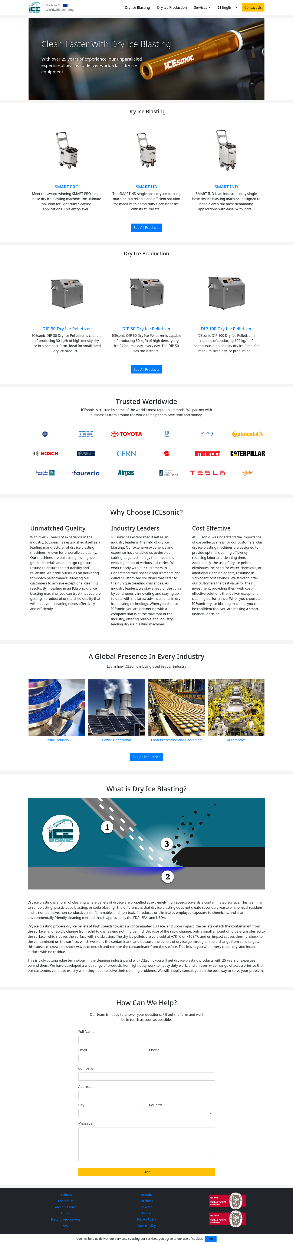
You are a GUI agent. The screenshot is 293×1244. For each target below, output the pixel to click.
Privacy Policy (146, 1219)
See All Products (146, 227)
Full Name (86, 1031)
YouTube (147, 1195)
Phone (154, 1050)
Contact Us (253, 7)
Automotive (236, 740)
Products (65, 1195)
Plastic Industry (57, 740)
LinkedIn (147, 1207)
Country (155, 1105)
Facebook (146, 1201)
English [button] (226, 7)
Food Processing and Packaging (176, 740)
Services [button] (201, 7)
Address (84, 1086)
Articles (65, 1213)
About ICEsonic (65, 1207)
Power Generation (116, 740)
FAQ (66, 1226)
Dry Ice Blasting (137, 7)
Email (82, 1050)
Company (86, 1068)
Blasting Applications (65, 1219)
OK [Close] (211, 1239)
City (81, 1105)
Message (85, 1123)
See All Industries (146, 756)
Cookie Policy (146, 1226)
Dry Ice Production (172, 7)
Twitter (146, 1213)
